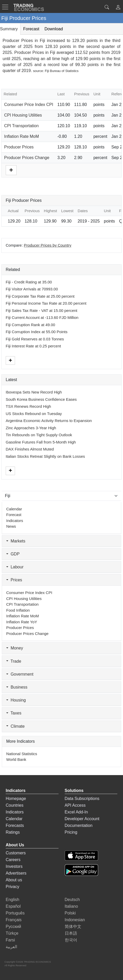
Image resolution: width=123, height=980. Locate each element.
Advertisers (16, 873)
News (11, 526)
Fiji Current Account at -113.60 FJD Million (42, 317)
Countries (14, 805)
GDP (13, 554)
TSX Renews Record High (28, 406)
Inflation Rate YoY (21, 622)
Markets (15, 541)
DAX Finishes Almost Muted (30, 449)
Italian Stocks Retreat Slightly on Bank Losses (45, 456)
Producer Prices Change (26, 157)
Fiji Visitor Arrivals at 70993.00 (32, 289)
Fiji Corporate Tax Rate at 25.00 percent (40, 296)
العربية (11, 947)
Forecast (13, 514)
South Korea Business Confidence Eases (41, 399)
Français (13, 920)
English (12, 899)
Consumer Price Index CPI (28, 104)
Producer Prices (19, 147)
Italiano (71, 906)
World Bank (16, 759)
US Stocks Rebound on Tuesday (34, 413)
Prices (14, 580)
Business (16, 687)
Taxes (13, 713)
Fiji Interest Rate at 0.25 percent (33, 346)
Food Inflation (18, 610)
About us (14, 880)
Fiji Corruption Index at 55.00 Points (36, 332)
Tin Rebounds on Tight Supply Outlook (39, 435)
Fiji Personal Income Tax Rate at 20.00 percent (46, 303)
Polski (70, 913)
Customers (16, 853)
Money (14, 648)
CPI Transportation (21, 126)
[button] (118, 8)
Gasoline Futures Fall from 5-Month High (41, 442)
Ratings (13, 832)
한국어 (71, 940)
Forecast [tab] (31, 29)
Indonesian (75, 920)
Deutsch (72, 899)
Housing (16, 700)
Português (15, 913)
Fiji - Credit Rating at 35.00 (29, 282)
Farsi (10, 940)
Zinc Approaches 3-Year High (31, 428)
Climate (15, 726)
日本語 (71, 933)
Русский (13, 926)
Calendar (14, 509)
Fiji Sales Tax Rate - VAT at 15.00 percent (41, 310)
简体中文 (73, 926)
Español (13, 906)
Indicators (14, 520)
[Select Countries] (61, 496)
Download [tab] (54, 29)
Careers (13, 859)
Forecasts (15, 825)
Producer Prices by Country (47, 245)
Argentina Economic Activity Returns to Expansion (49, 420)
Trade (13, 661)
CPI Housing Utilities (23, 115)
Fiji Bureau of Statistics (61, 71)
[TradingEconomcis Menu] (6, 7)
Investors (14, 866)
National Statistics (21, 754)
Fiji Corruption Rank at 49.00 (30, 325)
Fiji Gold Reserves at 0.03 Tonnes (35, 339)
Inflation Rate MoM (21, 136)
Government (19, 674)
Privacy (12, 886)
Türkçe (12, 933)
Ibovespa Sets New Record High (34, 392)
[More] (11, 170)
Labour (15, 567)
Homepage (16, 798)
